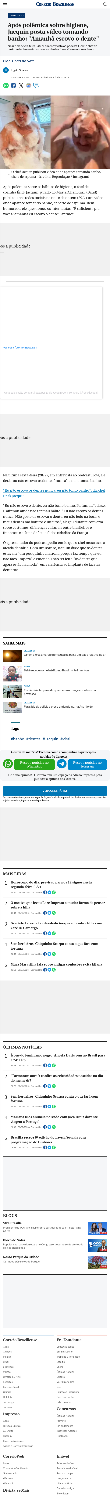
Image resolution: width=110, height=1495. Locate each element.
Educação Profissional (68, 1391)
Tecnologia (9, 1402)
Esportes (8, 1381)
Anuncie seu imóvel (67, 1468)
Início (6, 61)
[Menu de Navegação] (5, 4)
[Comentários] (36, 87)
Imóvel (63, 1456)
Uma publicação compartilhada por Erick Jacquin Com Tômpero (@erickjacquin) (51, 392)
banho (18, 738)
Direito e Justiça (12, 1425)
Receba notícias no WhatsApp (34, 764)
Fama (6, 1463)
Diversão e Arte (24, 61)
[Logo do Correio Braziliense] (55, 4)
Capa (6, 1346)
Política (7, 1356)
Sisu (59, 1386)
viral (66, 738)
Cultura (61, 1376)
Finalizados (63, 1435)
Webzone (8, 1478)
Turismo (7, 1407)
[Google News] (28, 87)
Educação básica (65, 1346)
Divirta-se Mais (16, 1490)
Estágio (61, 1361)
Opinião (7, 1391)
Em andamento (65, 1425)
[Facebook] (13, 87)
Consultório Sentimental (16, 1468)
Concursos (66, 1409)
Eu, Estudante (69, 1340)
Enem (60, 1366)
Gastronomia (10, 1473)
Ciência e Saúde (11, 1386)
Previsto (61, 1420)
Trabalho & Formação (68, 1356)
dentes (35, 738)
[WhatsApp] (6, 87)
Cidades (7, 1351)
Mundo (7, 1371)
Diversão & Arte (12, 1376)
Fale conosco (63, 1402)
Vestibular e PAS (65, 1381)
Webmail (8, 1483)
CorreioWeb (13, 1456)
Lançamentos (64, 1478)
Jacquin (51, 738)
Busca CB (8, 1435)
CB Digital (8, 1430)
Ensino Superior (65, 1351)
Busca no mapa (65, 1473)
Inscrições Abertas (67, 1430)
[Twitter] (21, 87)
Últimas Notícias (65, 1371)
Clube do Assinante (13, 1441)
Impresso (11, 1414)
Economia (8, 1366)
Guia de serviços (65, 1488)
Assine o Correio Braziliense (18, 1445)
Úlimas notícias (65, 1483)
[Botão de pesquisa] (105, 4)
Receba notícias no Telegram (87, 764)
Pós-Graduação (65, 1397)
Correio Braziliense (20, 1340)
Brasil (6, 1361)
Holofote (7, 1397)
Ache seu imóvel (65, 1463)
